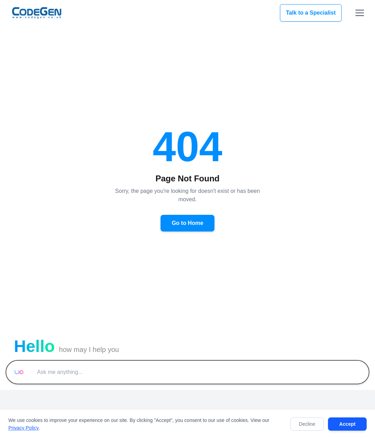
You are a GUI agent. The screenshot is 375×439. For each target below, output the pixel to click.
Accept (347, 424)
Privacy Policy (23, 428)
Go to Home (187, 223)
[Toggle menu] (360, 13)
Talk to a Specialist (311, 13)
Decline (307, 424)
